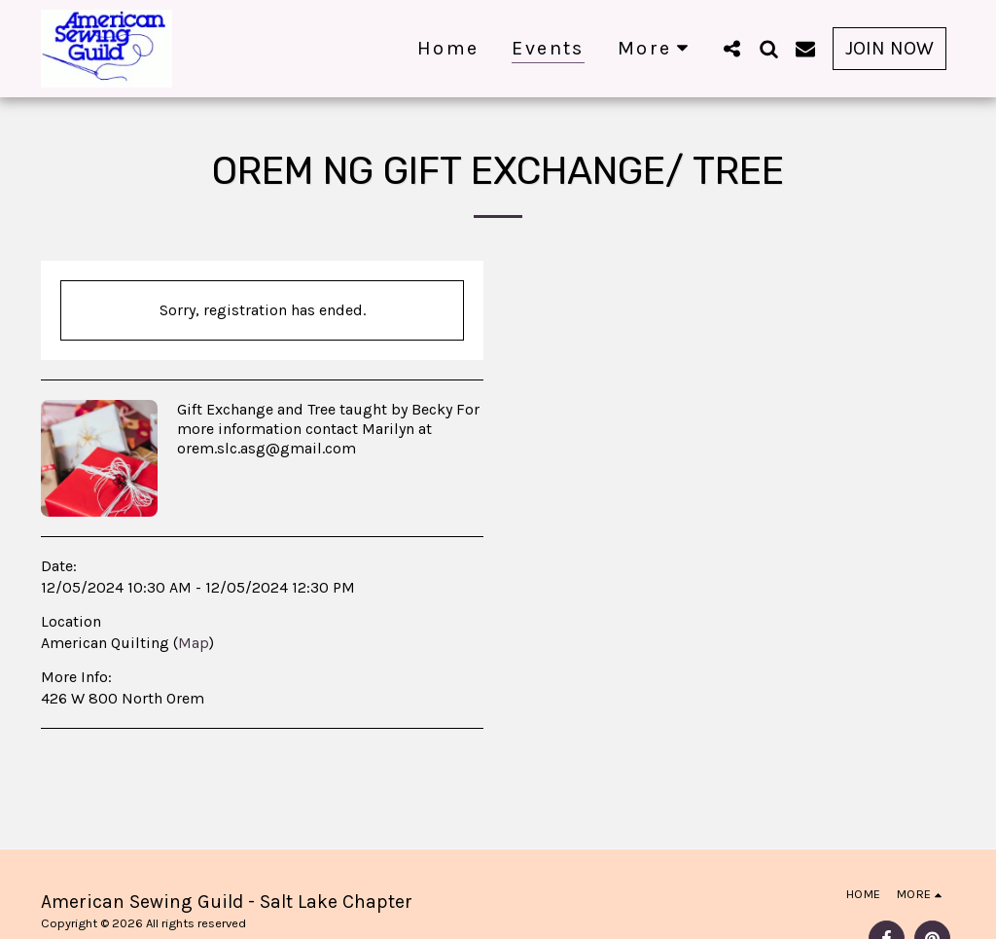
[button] (731, 48)
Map (193, 642)
